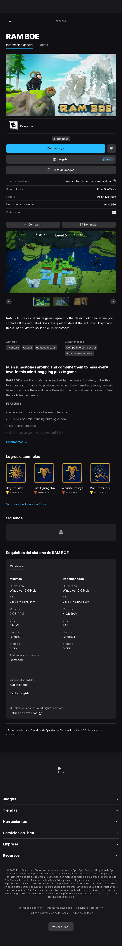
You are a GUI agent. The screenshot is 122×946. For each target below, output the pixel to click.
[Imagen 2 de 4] (61, 301)
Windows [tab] (16, 566)
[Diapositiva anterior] (9, 301)
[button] (61, 442)
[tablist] (61, 566)
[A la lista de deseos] (61, 170)
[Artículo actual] (41, 301)
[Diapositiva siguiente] (113, 301)
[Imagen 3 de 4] (80, 301)
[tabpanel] (61, 620)
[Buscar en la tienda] (10, 20)
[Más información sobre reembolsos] (114, 181)
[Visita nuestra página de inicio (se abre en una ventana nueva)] (61, 533)
